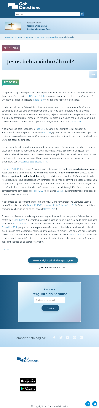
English (5, 249)
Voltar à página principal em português (53, 260)
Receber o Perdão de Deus (39, 29)
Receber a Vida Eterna (37, 26)
